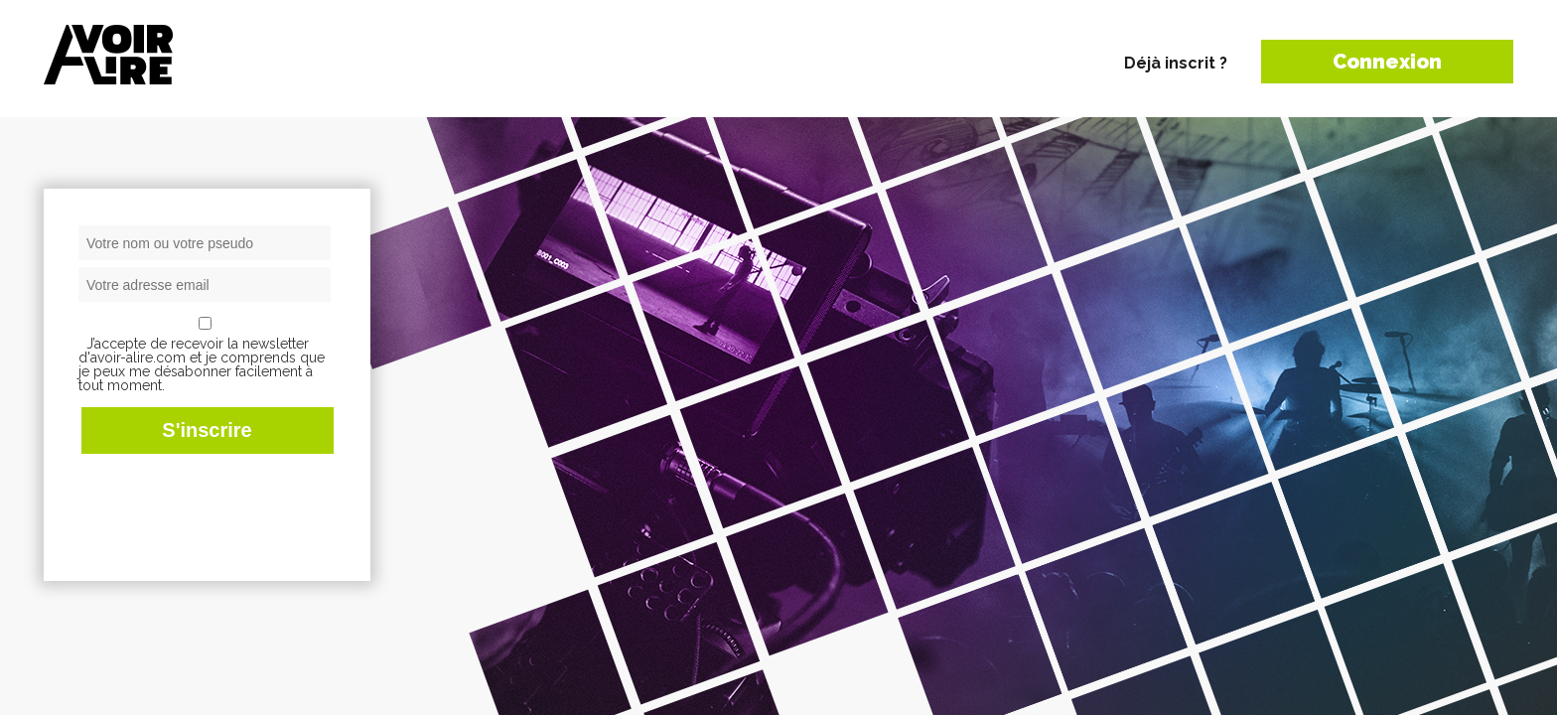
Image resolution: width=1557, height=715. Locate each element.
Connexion (1387, 61)
